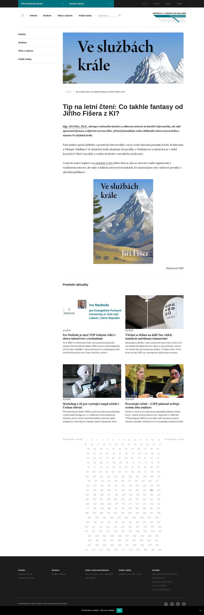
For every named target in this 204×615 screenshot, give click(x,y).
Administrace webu (27, 603)
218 (151, 522)
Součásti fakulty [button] (90, 4)
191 (108, 513)
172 (130, 504)
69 (120, 462)
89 (94, 472)
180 (109, 508)
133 (87, 490)
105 (123, 476)
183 (130, 508)
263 (97, 545)
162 (137, 499)
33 (120, 449)
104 (115, 476)
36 (139, 449)
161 (130, 499)
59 (132, 458)
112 (95, 481)
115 (116, 481)
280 (145, 549)
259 (141, 540)
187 (158, 508)
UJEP (179, 4)
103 (108, 476)
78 (101, 467)
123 (94, 485)
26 (154, 444)
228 (145, 527)
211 (102, 522)
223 (108, 527)
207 (149, 517)
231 (86, 531)
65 (94, 462)
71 (133, 462)
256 (119, 540)
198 (158, 513)
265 (112, 545)
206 (141, 517)
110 (159, 476)
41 (94, 453)
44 (113, 453)
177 (87, 508)
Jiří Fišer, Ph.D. (78, 126)
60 (139, 458)
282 (160, 549)
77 (95, 467)
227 (137, 527)
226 (130, 527)
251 (157, 536)
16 (92, 444)
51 (159, 453)
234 (108, 531)
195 (137, 513)
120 (150, 481)
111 (89, 481)
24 (141, 444)
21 (122, 444)
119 (143, 481)
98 (152, 472)
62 (151, 458)
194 (130, 513)
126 (116, 485)
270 (149, 545)
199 (89, 517)
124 (102, 485)
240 (152, 531)
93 (119, 472)
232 (93, 531)
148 (116, 495)
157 (101, 499)
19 (110, 444)
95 (132, 472)
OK (119, 610)
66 (101, 462)
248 (134, 536)
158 (108, 499)
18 (104, 444)
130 (144, 485)
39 (158, 449)
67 (107, 462)
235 (115, 531)
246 (119, 536)
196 (144, 513)
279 (138, 549)
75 (158, 462)
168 (102, 504)
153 (151, 495)
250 (149, 536)
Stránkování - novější (72, 439)
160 (123, 499)
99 (158, 472)
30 (101, 449)
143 (158, 490)
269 (142, 545)
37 (145, 449)
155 (87, 499)
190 (101, 513)
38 (151, 449)
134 (94, 490)
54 (101, 458)
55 (107, 458)
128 (130, 485)
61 (145, 458)
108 (144, 476)
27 (160, 444)
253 (97, 540)
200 (97, 517)
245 (112, 536)
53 (94, 458)
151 (138, 495)
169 (109, 504)
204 (126, 517)
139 (130, 490)
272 (86, 549)
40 (88, 453)
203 (119, 517)
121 (157, 481)
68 (114, 462)
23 (135, 444)
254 (104, 540)
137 (116, 490)
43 (107, 453)
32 (113, 449)
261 (156, 540)
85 (145, 467)
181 (116, 508)
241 (160, 531)
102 (101, 476)
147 (109, 495)
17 (98, 444)
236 (123, 531)
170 (116, 504)
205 (134, 517)
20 (116, 444)
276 (116, 549)
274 (101, 549)
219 (158, 522)
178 (94, 508)
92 (113, 472)
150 (130, 495)
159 (115, 499)
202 (111, 517)
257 (126, 540)
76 (88, 467)
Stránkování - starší (174, 439)
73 (146, 462)
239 (145, 531)
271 (157, 545)
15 (86, 444)
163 (144, 499)
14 (159, 440)
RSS (40, 603)
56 (113, 458)
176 (158, 504)
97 (145, 472)
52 (88, 458)
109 (152, 476)
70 (127, 462)
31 (107, 449)
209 (88, 522)
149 (123, 495)
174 (144, 504)
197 (151, 513)
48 (139, 453)
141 (144, 490)
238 (137, 531)
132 (158, 485)
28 (88, 449)
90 (100, 472)
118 (136, 481)
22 (129, 444)
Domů (68, 92)
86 (151, 467)
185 (144, 508)
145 (94, 495)
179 (102, 508)
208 (156, 517)
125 (109, 485)
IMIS (168, 4)
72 (139, 462)
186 (151, 508)
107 (137, 476)
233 (100, 531)
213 (116, 522)
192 (115, 513)
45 (120, 453)
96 (139, 472)
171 (123, 504)
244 (104, 536)
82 (126, 467)
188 (87, 513)
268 (134, 545)
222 (100, 527)
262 (89, 545)
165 (158, 499)
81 (120, 467)
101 (94, 476)
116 (122, 481)
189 (94, 513)
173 (137, 504)
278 (130, 549)
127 (123, 485)
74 (152, 462)
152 (144, 495)
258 (134, 540)
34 (126, 449)
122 (87, 485)
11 (140, 440)
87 (158, 467)
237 (130, 531)
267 (127, 545)
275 (108, 549)
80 (114, 467)
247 (127, 536)
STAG (156, 4)
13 (152, 440)
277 (123, 549)
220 (86, 527)
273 (93, 549)
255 (112, 540)
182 (123, 508)
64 (88, 462)
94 (126, 472)
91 (107, 472)
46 (126, 453)
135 (101, 490)
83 (132, 467)
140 (137, 490)
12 (146, 440)
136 (108, 490)
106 (130, 476)
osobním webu (104, 163)
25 (148, 444)
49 (146, 453)
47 (133, 453)
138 (123, 490)
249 (142, 536)
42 (100, 453)
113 (102, 481)
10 (135, 440)
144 (87, 495)
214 (123, 522)
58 (126, 458)
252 (89, 540)
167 (94, 504)
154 (158, 495)
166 (87, 504)
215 (130, 522)
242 (89, 536)
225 (122, 527)
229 (152, 527)
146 (101, 495)
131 (151, 485)
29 (95, 449)
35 (132, 449)
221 (93, 527)
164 (151, 499)
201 (104, 517)
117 (129, 481)
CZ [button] (145, 4)
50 (152, 453)
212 (109, 522)
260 (149, 540)
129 (137, 485)
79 (107, 467)
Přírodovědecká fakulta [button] (42, 4)
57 (120, 458)
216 (137, 522)
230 (160, 527)
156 (94, 499)
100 (87, 476)
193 (122, 513)
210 (95, 522)
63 (158, 458)
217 (144, 522)
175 (151, 504)
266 (119, 545)
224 (115, 527)
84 (139, 467)
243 (97, 536)
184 (137, 508)
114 (109, 481)
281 (152, 549)
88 (88, 472)
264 (104, 545)
